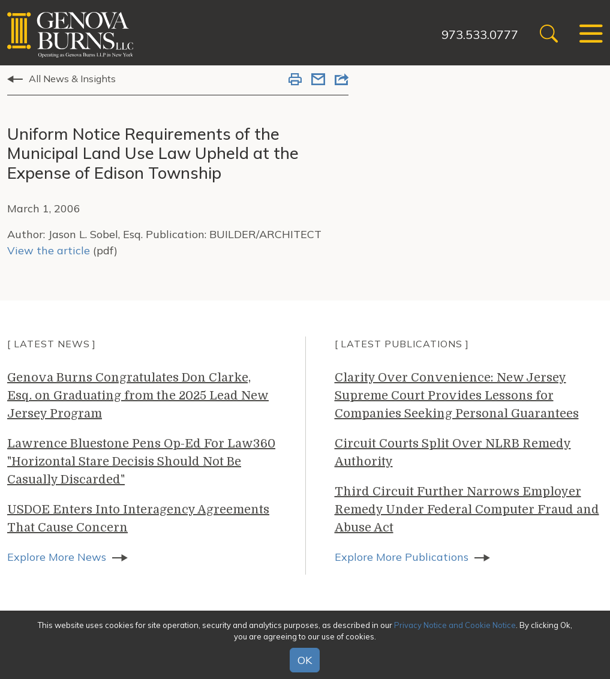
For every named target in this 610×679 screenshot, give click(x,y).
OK (305, 660)
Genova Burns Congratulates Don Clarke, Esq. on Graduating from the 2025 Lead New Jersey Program (138, 395)
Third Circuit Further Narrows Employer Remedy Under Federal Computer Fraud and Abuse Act (467, 509)
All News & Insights (72, 79)
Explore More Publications (401, 557)
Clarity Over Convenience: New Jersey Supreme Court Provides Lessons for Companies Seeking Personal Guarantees (457, 395)
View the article (48, 250)
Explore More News (56, 557)
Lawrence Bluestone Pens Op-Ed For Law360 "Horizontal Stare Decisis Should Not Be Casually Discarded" (141, 461)
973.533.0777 (479, 34)
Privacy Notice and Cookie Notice (455, 625)
